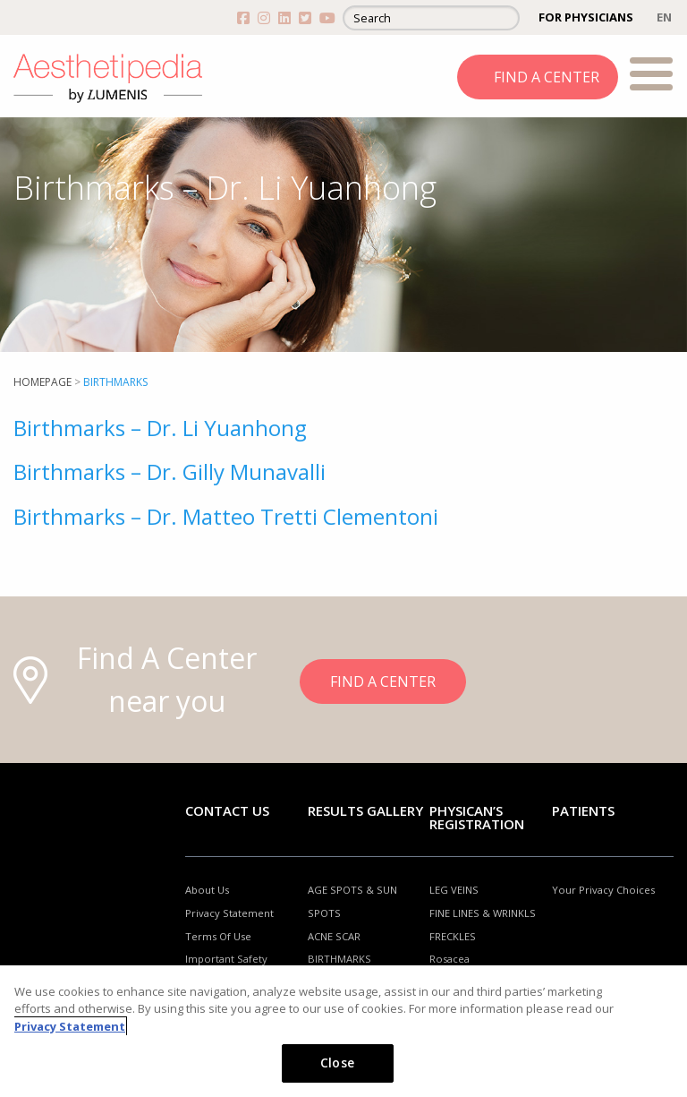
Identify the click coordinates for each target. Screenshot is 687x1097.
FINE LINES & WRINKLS (482, 913)
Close (337, 1062)
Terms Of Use (218, 936)
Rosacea (449, 958)
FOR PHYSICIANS (586, 17)
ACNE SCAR (334, 936)
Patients (583, 810)
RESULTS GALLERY (365, 810)
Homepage (42, 382)
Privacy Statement (229, 913)
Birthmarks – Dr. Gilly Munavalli (169, 471)
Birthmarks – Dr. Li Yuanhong (160, 427)
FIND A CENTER (546, 77)
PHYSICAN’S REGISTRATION (476, 817)
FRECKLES (452, 936)
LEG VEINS (454, 889)
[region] (343, 1031)
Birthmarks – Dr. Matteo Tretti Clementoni (225, 516)
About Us (207, 889)
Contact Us (227, 810)
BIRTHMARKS (339, 958)
